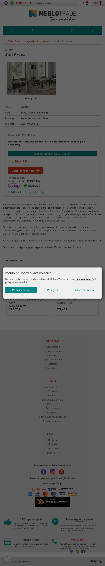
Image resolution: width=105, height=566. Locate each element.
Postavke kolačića (84, 279)
